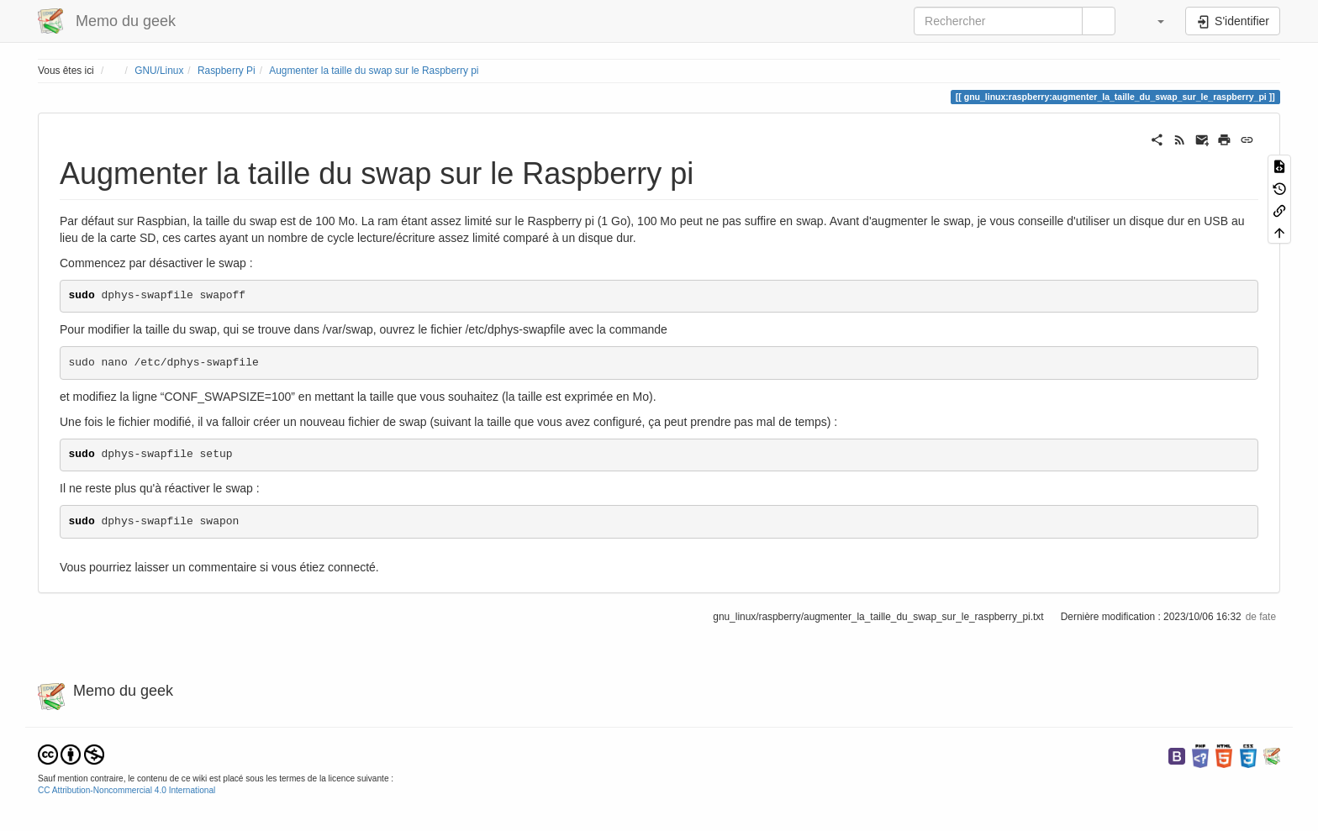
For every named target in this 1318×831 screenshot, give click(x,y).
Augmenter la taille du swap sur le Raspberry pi (373, 70)
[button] (1152, 21)
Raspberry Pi (227, 70)
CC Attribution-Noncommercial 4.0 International (126, 790)
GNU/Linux (158, 70)
